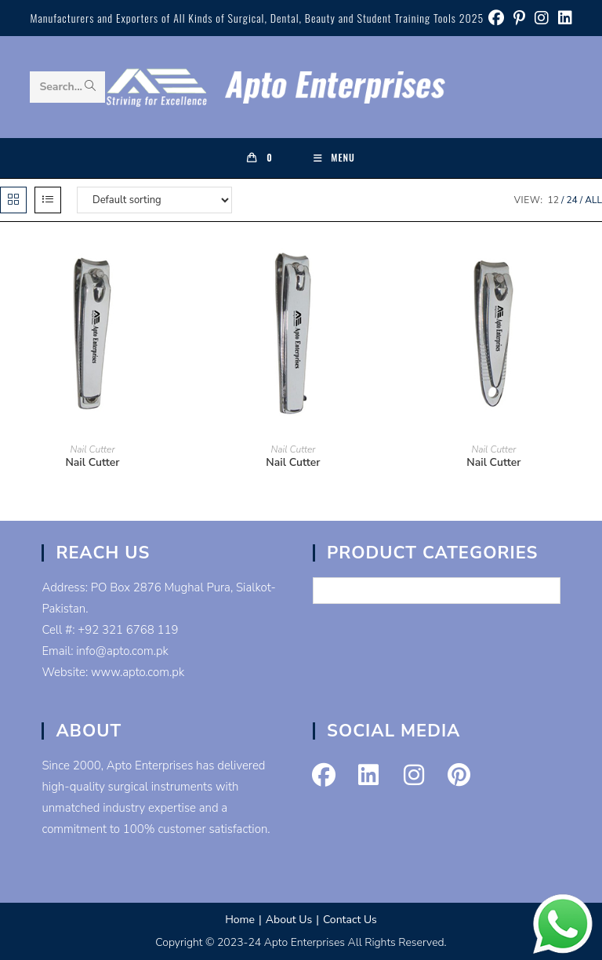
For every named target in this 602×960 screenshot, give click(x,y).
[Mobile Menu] (334, 157)
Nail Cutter (92, 449)
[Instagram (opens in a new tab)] (541, 18)
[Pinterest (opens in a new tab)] (519, 18)
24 (571, 200)
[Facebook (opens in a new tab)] (496, 18)
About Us (289, 919)
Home (240, 919)
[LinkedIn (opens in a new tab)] (562, 18)
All (593, 200)
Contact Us (350, 919)
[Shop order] (154, 200)
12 (553, 200)
